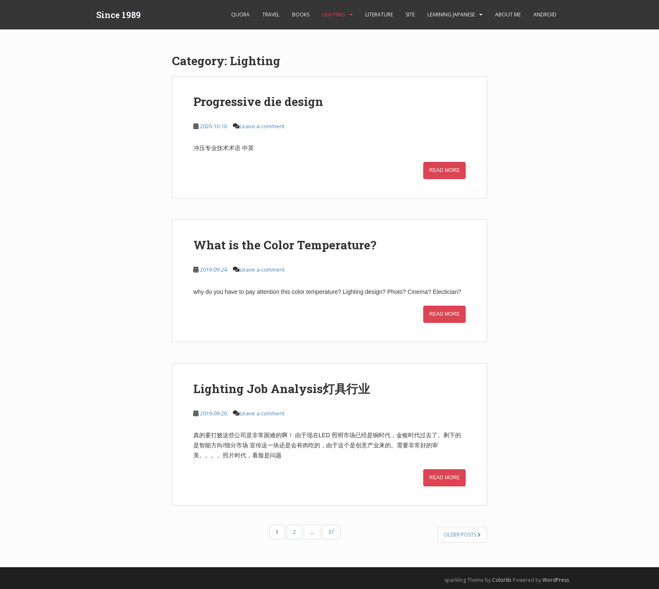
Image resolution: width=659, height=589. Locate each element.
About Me (508, 14)
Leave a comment (262, 126)
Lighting (333, 14)
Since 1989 (118, 14)
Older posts (462, 534)
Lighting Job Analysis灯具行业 (281, 388)
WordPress (556, 580)
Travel (270, 14)
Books (300, 14)
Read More (444, 170)
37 (331, 532)
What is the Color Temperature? (284, 245)
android (544, 14)
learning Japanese (451, 14)
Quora (240, 14)
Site (410, 14)
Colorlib (501, 580)
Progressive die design (258, 101)
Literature (379, 14)
